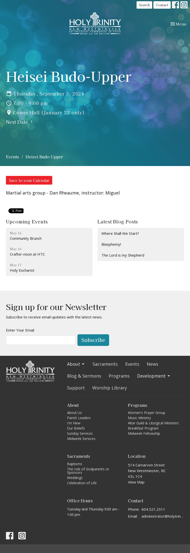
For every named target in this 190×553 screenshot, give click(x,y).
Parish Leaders (79, 417)
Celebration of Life (82, 483)
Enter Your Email (20, 330)
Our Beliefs (76, 428)
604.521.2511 (153, 509)
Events (12, 157)
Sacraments (105, 364)
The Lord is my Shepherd (122, 255)
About (76, 364)
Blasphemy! (111, 244)
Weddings (75, 477)
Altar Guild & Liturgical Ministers (153, 423)
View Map (136, 482)
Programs (119, 376)
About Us (74, 412)
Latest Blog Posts (117, 221)
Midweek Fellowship (144, 433)
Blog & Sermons (84, 376)
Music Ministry (139, 417)
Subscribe (93, 339)
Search (144, 4)
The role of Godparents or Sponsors (88, 471)
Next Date (20, 122)
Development (154, 376)
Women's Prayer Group (146, 412)
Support (76, 388)
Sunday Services (80, 433)
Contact (162, 4)
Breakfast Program (143, 428)
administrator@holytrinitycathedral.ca (163, 516)
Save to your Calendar (29, 180)
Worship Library (109, 388)
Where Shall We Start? (120, 233)
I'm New (73, 423)
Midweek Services (81, 438)
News (152, 364)
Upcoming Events (27, 221)
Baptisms (74, 463)
